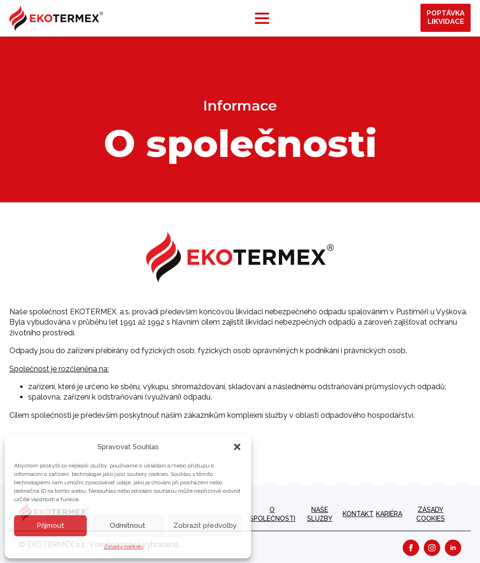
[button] (237, 447)
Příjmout (50, 525)
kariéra (389, 514)
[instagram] (432, 548)
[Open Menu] (262, 18)
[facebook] (411, 548)
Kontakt (358, 514)
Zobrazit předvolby (205, 525)
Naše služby (319, 514)
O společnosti (272, 514)
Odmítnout (127, 525)
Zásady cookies (123, 546)
